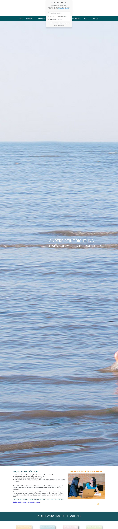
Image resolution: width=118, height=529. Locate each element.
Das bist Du (42, 18)
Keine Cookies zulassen (55, 19)
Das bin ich (30, 18)
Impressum (67, 8)
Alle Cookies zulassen (54, 13)
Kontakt (95, 18)
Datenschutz (61, 8)
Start (21, 19)
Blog (86, 18)
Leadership (76, 18)
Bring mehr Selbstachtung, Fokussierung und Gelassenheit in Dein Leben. (38, 499)
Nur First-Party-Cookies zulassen (57, 16)
